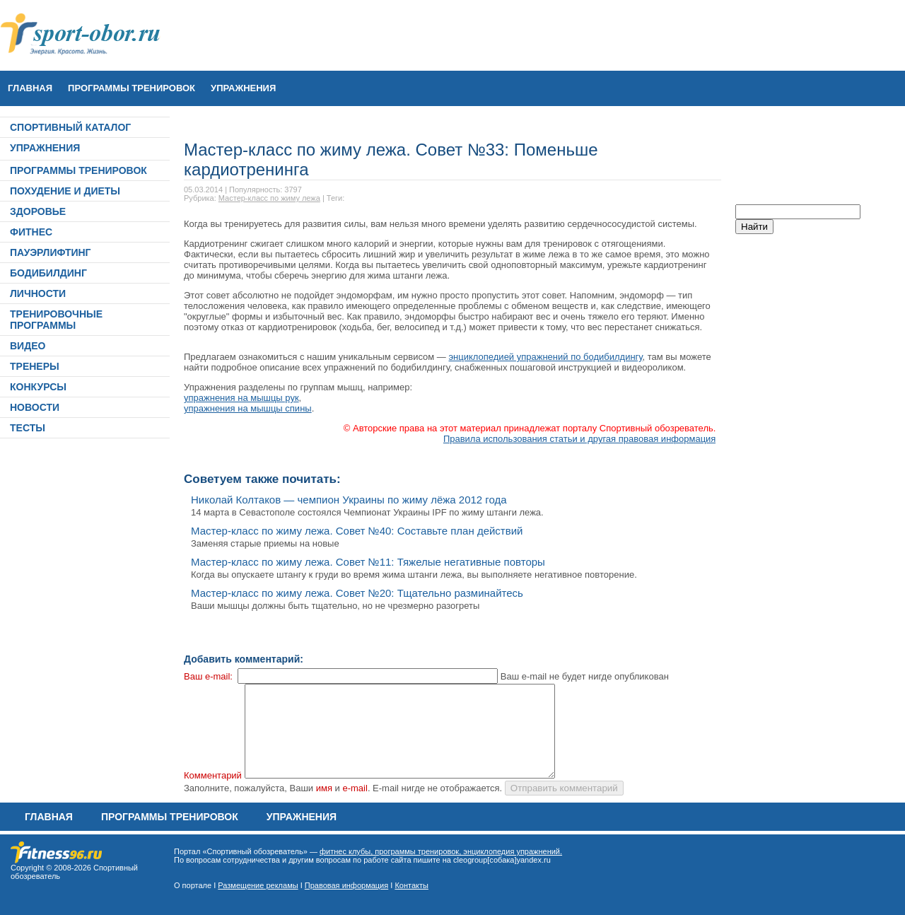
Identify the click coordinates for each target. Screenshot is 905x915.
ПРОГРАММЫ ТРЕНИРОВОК (131, 88)
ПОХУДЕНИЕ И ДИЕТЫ (65, 191)
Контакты (411, 885)
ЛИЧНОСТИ (38, 293)
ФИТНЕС (31, 232)
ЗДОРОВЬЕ (38, 211)
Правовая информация (346, 885)
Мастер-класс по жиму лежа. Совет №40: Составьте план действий (356, 531)
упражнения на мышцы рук (241, 397)
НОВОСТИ (34, 407)
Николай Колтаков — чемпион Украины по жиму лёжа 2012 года (349, 500)
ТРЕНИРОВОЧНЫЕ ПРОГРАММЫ (56, 319)
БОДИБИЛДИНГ (48, 273)
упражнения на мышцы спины (248, 408)
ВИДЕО (27, 345)
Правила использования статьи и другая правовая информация (579, 438)
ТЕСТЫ (27, 427)
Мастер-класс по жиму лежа (269, 198)
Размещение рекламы (258, 885)
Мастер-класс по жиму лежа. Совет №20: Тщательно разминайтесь (357, 593)
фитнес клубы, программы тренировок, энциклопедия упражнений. (441, 851)
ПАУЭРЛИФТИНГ (50, 252)
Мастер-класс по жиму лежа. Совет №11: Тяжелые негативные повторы (368, 562)
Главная (30, 88)
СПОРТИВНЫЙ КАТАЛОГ (70, 127)
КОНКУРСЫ (38, 386)
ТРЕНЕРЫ (34, 366)
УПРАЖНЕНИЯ (243, 88)
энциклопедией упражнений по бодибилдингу (545, 356)
